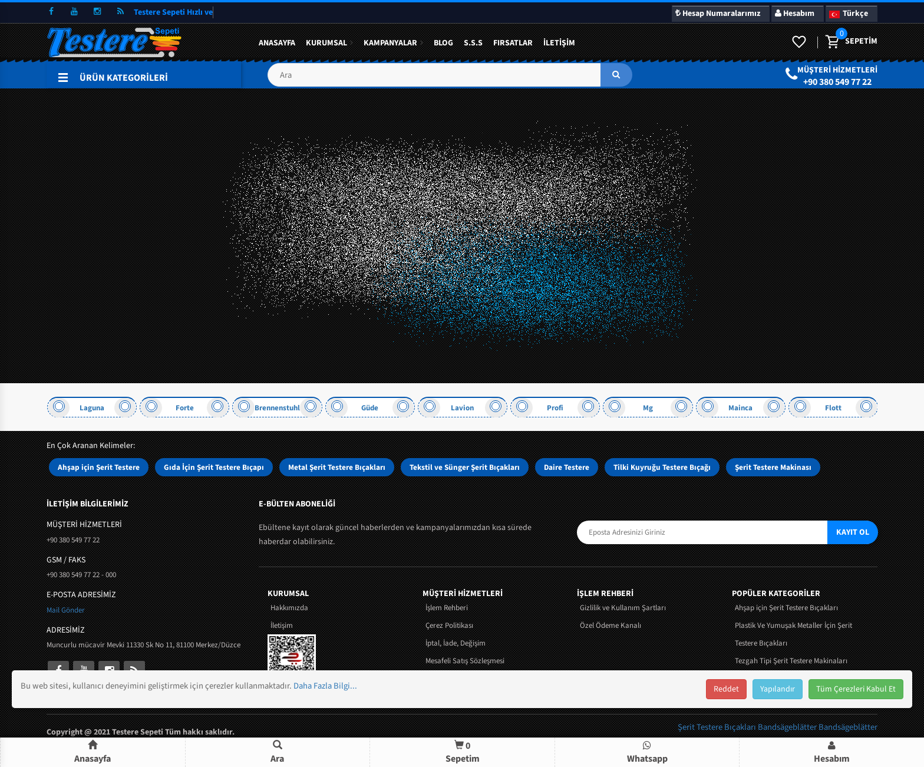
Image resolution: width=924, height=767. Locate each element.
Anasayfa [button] (92, 752)
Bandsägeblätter (788, 727)
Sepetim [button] (463, 752)
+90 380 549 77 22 (837, 81)
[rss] (120, 11)
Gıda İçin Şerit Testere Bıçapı (214, 467)
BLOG (443, 43)
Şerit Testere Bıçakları (718, 727)
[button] (450, 79)
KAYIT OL (852, 532)
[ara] (616, 75)
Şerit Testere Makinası (773, 467)
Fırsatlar (513, 43)
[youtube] (74, 11)
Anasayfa (277, 43)
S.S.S (473, 43)
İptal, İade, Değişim (455, 643)
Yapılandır (777, 689)
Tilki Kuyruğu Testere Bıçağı (662, 467)
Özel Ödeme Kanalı (610, 625)
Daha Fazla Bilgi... (325, 686)
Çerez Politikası (449, 625)
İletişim (559, 43)
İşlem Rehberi (446, 608)
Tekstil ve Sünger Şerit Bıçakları (465, 467)
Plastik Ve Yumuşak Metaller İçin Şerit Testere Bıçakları (793, 634)
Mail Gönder (66, 610)
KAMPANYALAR (390, 43)
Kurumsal (326, 43)
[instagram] (97, 11)
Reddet (726, 689)
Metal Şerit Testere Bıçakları (336, 467)
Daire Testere (566, 467)
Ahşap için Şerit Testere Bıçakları (786, 608)
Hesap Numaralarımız (717, 13)
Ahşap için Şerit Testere (99, 467)
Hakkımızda (289, 608)
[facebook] (51, 11)
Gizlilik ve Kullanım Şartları (623, 608)
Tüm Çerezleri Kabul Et (856, 689)
